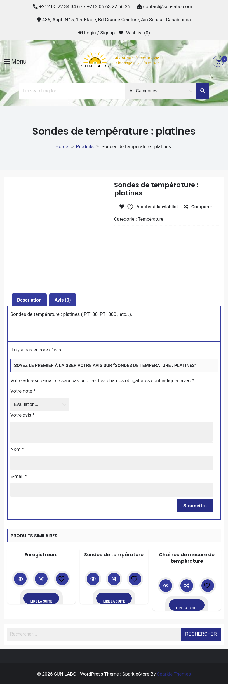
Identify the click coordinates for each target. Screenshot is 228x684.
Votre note (23, 391)
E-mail (18, 476)
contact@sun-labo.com (167, 6)
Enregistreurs (41, 554)
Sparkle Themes (174, 674)
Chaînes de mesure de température (187, 558)
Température (150, 219)
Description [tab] (29, 300)
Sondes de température (114, 554)
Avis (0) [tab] (63, 300)
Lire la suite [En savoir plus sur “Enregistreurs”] (41, 601)
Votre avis (22, 415)
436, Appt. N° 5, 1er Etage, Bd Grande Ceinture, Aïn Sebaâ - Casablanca (116, 19)
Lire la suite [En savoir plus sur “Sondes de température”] (114, 601)
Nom (17, 449)
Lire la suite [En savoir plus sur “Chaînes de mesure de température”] (187, 608)
